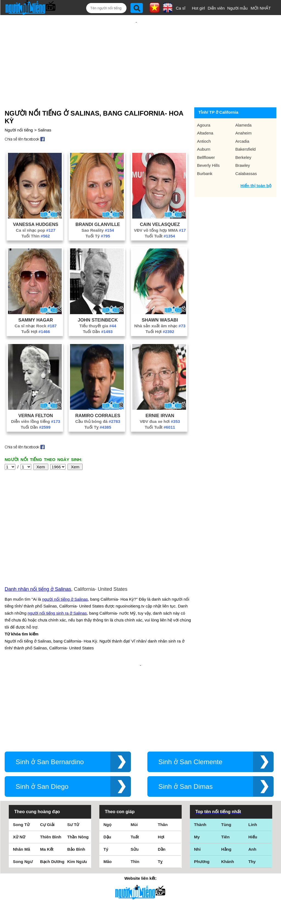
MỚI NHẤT (261, 8)
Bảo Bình (76, 772)
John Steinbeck (98, 302)
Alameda (243, 107)
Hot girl (198, 8)
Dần (161, 772)
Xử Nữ (19, 760)
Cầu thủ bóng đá (97, 403)
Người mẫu (237, 8)
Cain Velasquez (160, 206)
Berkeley (243, 139)
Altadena (205, 115)
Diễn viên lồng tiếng (35, 403)
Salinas (44, 112)
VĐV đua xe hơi (160, 403)
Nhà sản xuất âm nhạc (160, 308)
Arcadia (242, 123)
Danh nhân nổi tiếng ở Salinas (38, 530)
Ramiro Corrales (97, 397)
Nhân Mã (21, 772)
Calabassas (246, 155)
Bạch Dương (52, 785)
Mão (107, 785)
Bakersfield (245, 131)
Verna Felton (35, 397)
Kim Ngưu (77, 785)
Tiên (225, 760)
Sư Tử (73, 748)
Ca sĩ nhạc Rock (36, 308)
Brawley (242, 147)
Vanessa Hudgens (35, 206)
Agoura (203, 107)
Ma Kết (47, 772)
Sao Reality (98, 212)
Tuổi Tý (97, 218)
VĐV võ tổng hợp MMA (160, 212)
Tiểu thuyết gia (97, 308)
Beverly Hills (208, 147)
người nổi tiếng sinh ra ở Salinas (57, 554)
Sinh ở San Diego (42, 709)
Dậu (107, 760)
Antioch (204, 123)
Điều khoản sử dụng (140, 840)
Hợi (161, 760)
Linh (252, 748)
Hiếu (252, 760)
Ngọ (107, 748)
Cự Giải (47, 748)
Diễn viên (216, 8)
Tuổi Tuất (160, 218)
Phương (202, 785)
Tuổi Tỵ (97, 409)
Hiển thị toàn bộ (255, 167)
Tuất (135, 760)
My (197, 760)
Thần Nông (78, 760)
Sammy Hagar (35, 302)
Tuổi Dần (98, 313)
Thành (200, 748)
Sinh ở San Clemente (190, 685)
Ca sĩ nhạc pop (35, 212)
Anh (252, 772)
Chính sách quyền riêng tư (140, 869)
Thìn (135, 785)
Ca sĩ (181, 8)
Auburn (203, 131)
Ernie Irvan (159, 397)
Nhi (197, 772)
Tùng (226, 748)
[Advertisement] (136, 51)
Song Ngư (23, 785)
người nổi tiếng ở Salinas (65, 540)
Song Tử (21, 748)
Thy (252, 785)
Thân (163, 748)
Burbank (204, 155)
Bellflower (206, 139)
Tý (105, 772)
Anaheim (243, 115)
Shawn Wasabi (160, 302)
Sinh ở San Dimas (185, 709)
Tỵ (160, 785)
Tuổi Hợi (35, 313)
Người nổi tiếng (19, 112)
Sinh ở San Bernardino (50, 685)
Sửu (135, 772)
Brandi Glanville (97, 206)
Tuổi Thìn (35, 218)
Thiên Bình (50, 760)
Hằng (226, 772)
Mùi (134, 748)
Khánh (227, 785)
